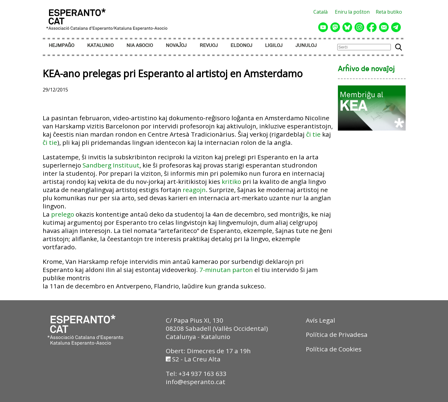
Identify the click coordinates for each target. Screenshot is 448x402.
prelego (62, 214)
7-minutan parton (226, 269)
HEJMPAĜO (61, 45)
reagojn (194, 189)
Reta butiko (389, 11)
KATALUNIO (100, 45)
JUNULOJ (306, 45)
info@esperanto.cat (195, 381)
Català (320, 11)
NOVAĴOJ (176, 45)
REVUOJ (209, 45)
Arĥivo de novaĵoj (366, 69)
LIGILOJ (274, 45)
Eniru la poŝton (352, 11)
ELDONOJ (241, 45)
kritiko (231, 181)
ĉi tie (313, 134)
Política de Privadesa (337, 334)
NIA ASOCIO (139, 45)
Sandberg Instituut (111, 165)
